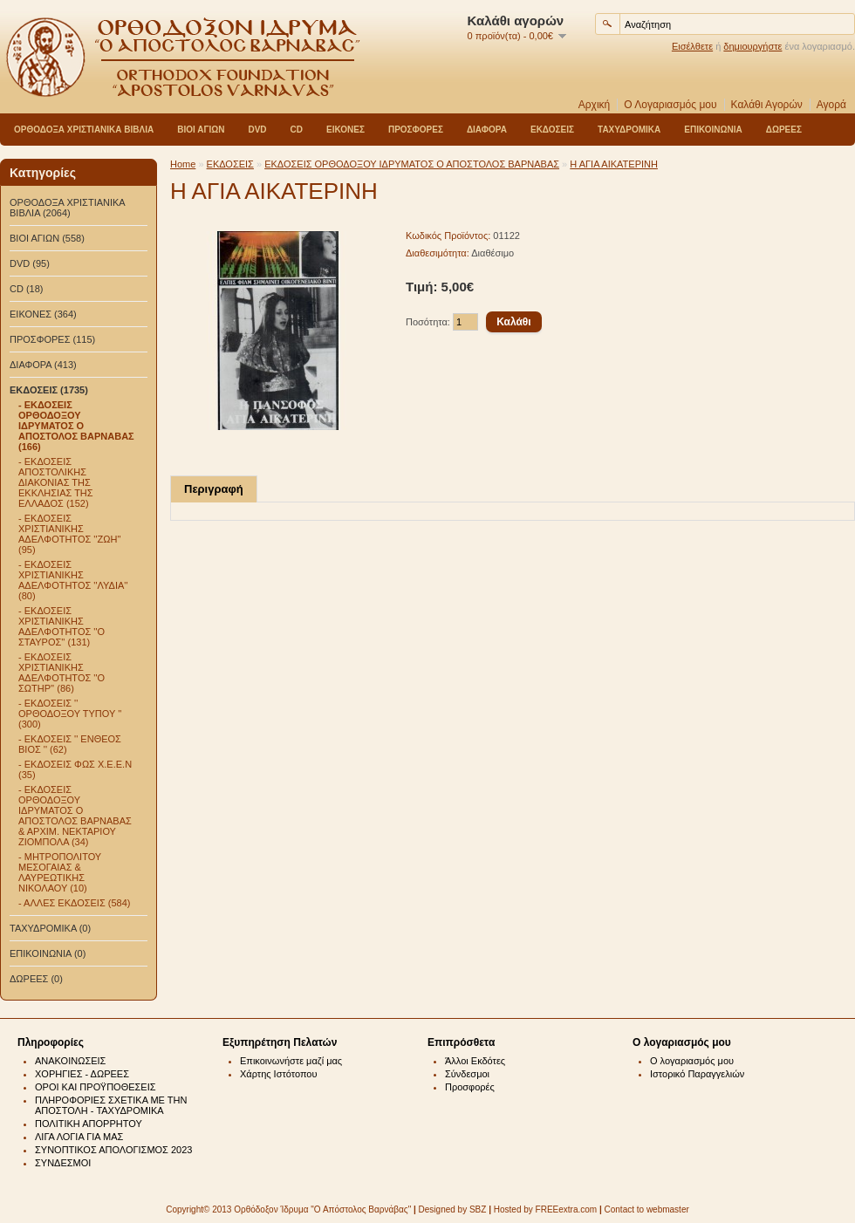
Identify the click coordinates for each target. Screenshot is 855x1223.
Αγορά (831, 105)
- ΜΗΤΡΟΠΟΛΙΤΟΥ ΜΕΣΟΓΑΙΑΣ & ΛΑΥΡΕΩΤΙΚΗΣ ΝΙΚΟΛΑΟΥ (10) (59, 872)
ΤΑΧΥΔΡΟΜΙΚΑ (629, 129)
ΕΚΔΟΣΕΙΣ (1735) (49, 390)
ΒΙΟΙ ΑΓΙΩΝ (200, 129)
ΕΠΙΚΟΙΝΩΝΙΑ (713, 129)
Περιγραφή (213, 488)
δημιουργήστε (752, 46)
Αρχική (594, 105)
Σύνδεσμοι (467, 1074)
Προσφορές (470, 1087)
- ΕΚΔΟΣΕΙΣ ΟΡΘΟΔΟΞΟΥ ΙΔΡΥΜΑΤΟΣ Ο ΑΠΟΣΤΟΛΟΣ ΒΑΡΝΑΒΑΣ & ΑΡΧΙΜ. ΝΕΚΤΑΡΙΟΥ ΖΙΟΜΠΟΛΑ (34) (75, 815)
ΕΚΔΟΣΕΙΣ (552, 129)
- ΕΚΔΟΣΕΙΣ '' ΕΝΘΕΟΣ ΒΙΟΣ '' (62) (69, 744)
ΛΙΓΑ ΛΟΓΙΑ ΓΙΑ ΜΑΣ (79, 1136)
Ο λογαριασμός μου (692, 1061)
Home (182, 164)
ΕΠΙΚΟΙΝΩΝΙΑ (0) (48, 953)
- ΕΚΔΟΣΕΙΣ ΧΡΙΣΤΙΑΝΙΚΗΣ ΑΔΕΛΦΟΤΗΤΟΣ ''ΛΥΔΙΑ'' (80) (73, 580)
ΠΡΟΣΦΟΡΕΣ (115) (52, 339)
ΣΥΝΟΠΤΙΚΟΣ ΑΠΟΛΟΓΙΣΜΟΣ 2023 (113, 1149)
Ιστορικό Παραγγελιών (697, 1074)
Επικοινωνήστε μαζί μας (291, 1061)
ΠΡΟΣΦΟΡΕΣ (415, 129)
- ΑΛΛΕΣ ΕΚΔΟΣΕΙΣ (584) (74, 903)
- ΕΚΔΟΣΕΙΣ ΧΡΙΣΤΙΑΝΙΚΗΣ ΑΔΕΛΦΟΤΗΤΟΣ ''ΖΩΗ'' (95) (69, 534)
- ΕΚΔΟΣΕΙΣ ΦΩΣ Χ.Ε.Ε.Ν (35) (75, 769)
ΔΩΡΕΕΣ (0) (36, 979)
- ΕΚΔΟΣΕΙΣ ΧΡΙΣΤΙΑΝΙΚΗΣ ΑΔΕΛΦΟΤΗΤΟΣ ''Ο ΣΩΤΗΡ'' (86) (61, 672)
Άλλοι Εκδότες (475, 1061)
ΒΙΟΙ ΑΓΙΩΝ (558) (47, 238)
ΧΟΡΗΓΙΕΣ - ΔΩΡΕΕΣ (82, 1074)
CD (297, 129)
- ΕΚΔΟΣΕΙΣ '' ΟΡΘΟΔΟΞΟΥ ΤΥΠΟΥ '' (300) (69, 713)
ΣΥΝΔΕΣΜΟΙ (63, 1163)
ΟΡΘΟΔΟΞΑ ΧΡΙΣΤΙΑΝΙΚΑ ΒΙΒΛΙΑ (84, 129)
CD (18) (27, 289)
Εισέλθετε (692, 46)
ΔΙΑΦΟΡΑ (487, 129)
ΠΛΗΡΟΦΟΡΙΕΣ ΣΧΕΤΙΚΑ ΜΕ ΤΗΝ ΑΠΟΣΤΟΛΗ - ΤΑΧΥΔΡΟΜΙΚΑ (111, 1105)
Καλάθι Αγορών (767, 105)
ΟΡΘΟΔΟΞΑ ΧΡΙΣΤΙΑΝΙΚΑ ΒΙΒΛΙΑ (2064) (67, 207)
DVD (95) (30, 263)
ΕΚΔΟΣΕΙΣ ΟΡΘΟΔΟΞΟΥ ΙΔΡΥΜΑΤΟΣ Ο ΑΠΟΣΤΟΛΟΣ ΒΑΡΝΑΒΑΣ (411, 164)
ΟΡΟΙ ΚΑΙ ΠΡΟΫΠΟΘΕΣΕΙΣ (95, 1087)
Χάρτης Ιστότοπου (279, 1074)
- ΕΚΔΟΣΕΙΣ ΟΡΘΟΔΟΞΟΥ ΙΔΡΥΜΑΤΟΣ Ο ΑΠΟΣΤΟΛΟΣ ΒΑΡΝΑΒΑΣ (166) (76, 426)
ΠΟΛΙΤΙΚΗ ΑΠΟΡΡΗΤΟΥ (88, 1123)
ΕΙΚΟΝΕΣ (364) (43, 314)
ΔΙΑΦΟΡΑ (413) (43, 364)
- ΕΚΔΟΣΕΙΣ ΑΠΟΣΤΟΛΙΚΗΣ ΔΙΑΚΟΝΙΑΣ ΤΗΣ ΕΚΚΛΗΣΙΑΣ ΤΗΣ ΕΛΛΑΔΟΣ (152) (55, 482)
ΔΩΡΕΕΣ (784, 129)
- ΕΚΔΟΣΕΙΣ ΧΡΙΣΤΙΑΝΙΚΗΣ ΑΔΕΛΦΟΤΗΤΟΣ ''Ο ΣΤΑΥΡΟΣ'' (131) (61, 626)
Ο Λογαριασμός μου (670, 105)
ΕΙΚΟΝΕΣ (345, 129)
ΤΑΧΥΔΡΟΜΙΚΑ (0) (50, 928)
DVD (257, 129)
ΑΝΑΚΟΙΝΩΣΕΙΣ (70, 1061)
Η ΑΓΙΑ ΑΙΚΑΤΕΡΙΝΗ (614, 164)
